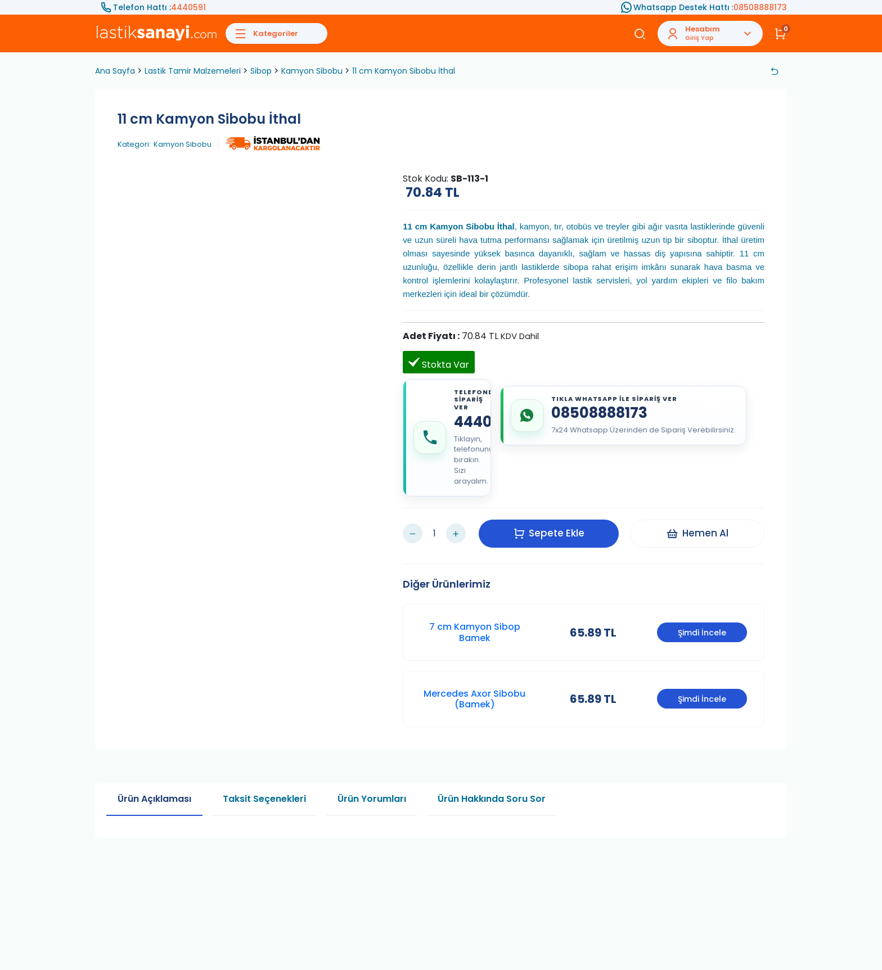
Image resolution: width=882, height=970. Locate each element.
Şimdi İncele (702, 632)
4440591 (188, 7)
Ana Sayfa (115, 71)
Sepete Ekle (549, 533)
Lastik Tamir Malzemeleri (193, 71)
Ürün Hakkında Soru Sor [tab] (492, 798)
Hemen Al (697, 533)
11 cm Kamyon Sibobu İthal (403, 71)
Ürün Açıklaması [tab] (154, 798)
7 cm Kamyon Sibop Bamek (474, 632)
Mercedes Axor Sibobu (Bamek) (474, 699)
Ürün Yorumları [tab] (372, 798)
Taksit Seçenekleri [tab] (264, 798)
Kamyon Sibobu (312, 71)
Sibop (261, 71)
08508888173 (760, 7)
